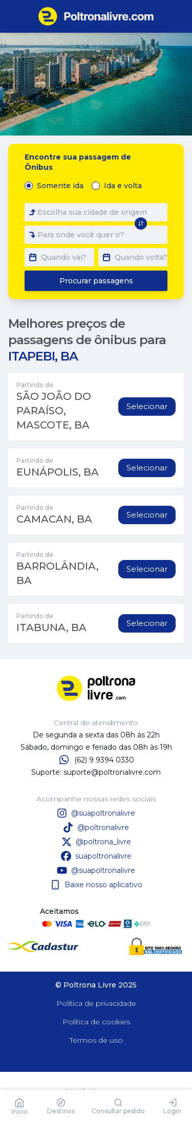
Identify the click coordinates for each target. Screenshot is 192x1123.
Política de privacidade (96, 1003)
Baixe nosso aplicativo (96, 885)
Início (19, 1106)
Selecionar (146, 406)
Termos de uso (96, 1040)
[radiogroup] (85, 186)
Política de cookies (96, 1021)
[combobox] (96, 212)
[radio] (29, 186)
